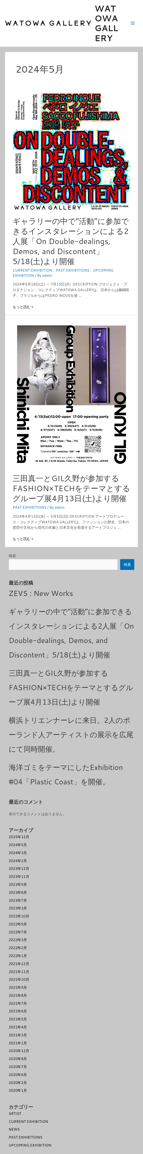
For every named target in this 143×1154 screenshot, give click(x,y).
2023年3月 (18, 908)
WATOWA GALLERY (106, 23)
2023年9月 (18, 884)
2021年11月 (19, 971)
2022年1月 (18, 955)
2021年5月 (18, 1019)
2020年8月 (18, 1058)
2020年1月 (18, 1090)
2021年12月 (19, 963)
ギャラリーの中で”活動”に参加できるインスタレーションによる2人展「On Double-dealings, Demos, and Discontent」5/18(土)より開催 (71, 241)
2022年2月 (18, 947)
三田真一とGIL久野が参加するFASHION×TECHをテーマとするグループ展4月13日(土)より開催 (71, 488)
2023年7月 (18, 900)
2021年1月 (18, 1042)
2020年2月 (18, 1082)
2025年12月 (19, 836)
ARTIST (15, 1113)
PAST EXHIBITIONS (72, 270)
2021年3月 (18, 1034)
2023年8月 (18, 892)
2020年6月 (18, 1074)
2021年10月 (19, 979)
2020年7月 (18, 1066)
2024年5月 (18, 844)
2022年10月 (19, 916)
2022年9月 (18, 924)
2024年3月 (18, 852)
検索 (12, 555)
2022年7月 (18, 932)
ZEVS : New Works (41, 593)
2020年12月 (19, 1050)
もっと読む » (23, 306)
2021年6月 (18, 1011)
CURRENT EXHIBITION (32, 270)
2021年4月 (18, 1027)
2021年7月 (18, 1003)
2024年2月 (18, 860)
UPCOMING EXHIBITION (30, 1145)
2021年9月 (18, 987)
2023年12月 (19, 868)
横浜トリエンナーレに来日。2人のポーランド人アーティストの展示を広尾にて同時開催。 (71, 734)
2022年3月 (18, 939)
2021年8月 (18, 995)
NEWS (14, 1129)
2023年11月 (19, 876)
